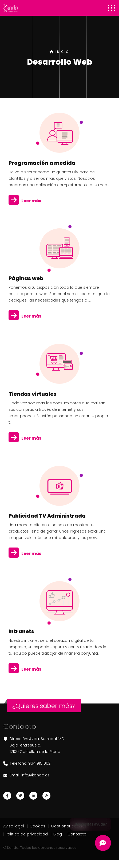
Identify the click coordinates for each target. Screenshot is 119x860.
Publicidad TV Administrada (47, 515)
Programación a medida (42, 163)
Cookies (37, 826)
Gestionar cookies (69, 826)
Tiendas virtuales (32, 394)
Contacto (77, 834)
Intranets (21, 631)
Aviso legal (13, 826)
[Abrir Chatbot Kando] (103, 843)
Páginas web (26, 278)
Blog (57, 834)
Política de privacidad (27, 834)
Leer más (25, 201)
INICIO (59, 51)
